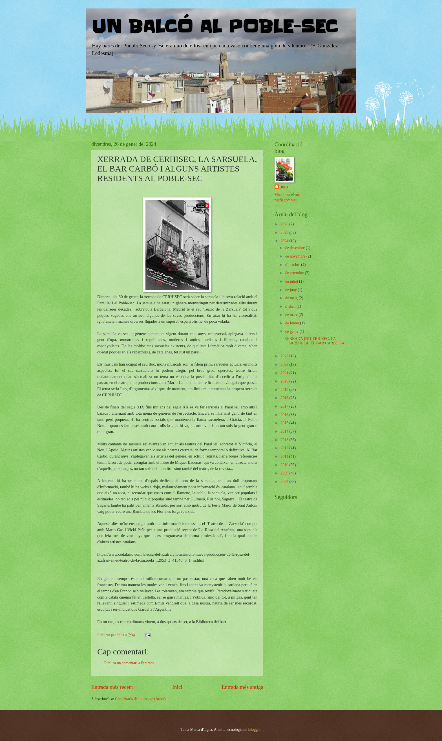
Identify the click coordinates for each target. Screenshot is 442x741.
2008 (284, 482)
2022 (284, 364)
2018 (284, 398)
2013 (284, 440)
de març (292, 315)
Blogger (254, 729)
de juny (291, 290)
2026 (284, 224)
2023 (284, 356)
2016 (284, 415)
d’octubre (293, 265)
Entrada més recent (112, 687)
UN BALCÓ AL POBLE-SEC (214, 27)
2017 (284, 406)
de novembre (295, 256)
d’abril (291, 306)
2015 (284, 423)
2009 (284, 473)
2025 (284, 232)
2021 (284, 373)
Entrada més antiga (242, 687)
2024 (284, 241)
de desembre (295, 248)
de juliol (292, 281)
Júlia (284, 187)
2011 (284, 456)
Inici (177, 687)
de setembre (295, 273)
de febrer (292, 323)
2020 (284, 381)
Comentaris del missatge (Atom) (140, 699)
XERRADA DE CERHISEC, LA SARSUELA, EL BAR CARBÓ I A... (315, 341)
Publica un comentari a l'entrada (129, 663)
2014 (284, 431)
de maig (292, 298)
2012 (284, 448)
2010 (284, 465)
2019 (284, 390)
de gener (292, 331)
